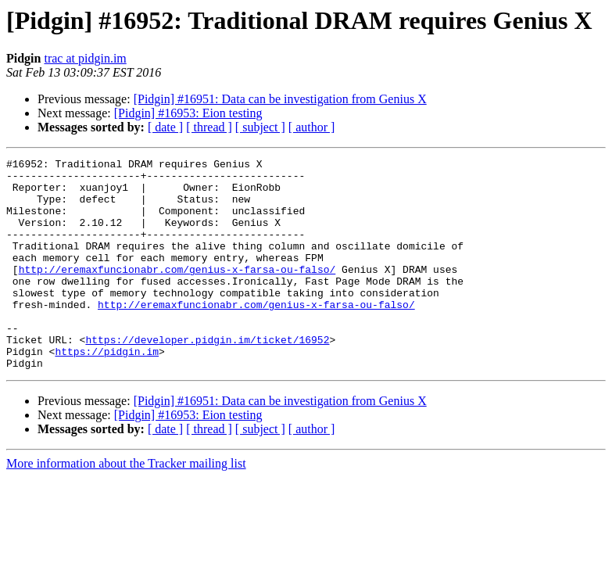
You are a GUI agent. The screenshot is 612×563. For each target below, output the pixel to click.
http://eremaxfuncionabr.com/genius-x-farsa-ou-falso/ (177, 292)
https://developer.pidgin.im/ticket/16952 (207, 377)
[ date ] (165, 127)
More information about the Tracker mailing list (126, 505)
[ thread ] (209, 127)
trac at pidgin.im (85, 58)
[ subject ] (260, 127)
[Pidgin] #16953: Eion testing (188, 113)
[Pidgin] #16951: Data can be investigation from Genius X (280, 99)
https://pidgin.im (107, 391)
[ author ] (311, 127)
